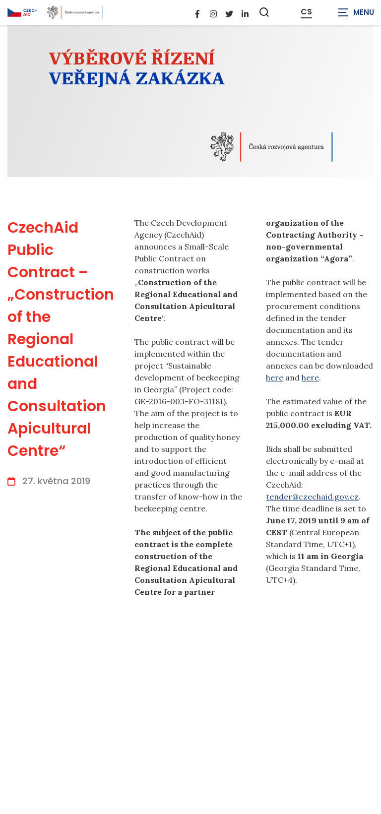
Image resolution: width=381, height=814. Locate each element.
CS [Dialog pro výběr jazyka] (306, 11)
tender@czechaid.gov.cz (312, 496)
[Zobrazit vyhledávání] (264, 12)
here (274, 377)
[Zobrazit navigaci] (356, 12)
